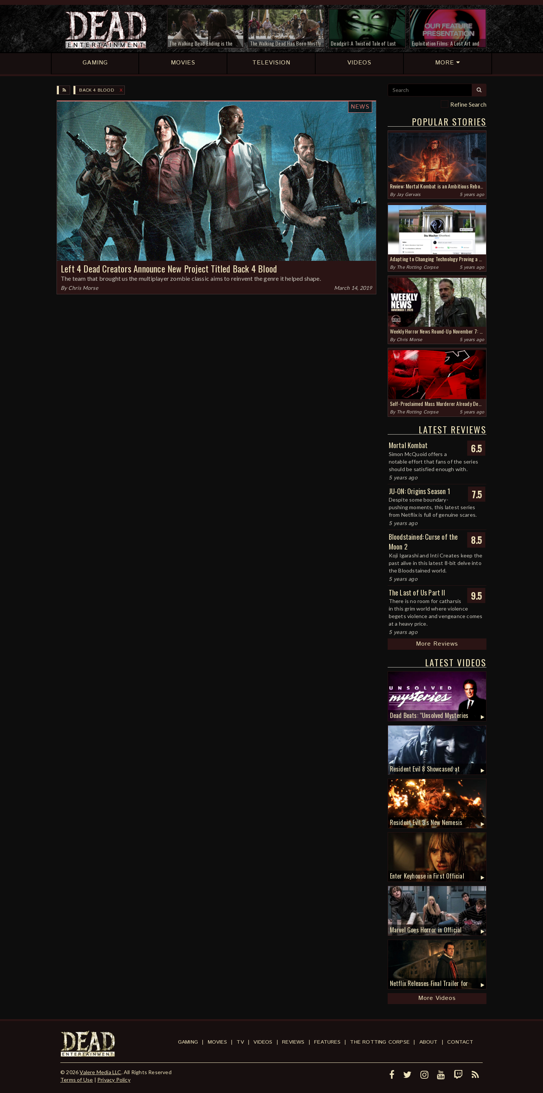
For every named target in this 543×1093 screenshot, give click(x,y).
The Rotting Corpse (417, 267)
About (428, 1042)
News (360, 107)
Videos (262, 1042)
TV (240, 1042)
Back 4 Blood (96, 90)
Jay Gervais (408, 194)
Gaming (188, 1042)
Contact (460, 1042)
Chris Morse (83, 288)
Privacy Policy (113, 1079)
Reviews (293, 1042)
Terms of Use (76, 1079)
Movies (217, 1042)
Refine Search (468, 104)
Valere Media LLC (100, 1072)
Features (327, 1042)
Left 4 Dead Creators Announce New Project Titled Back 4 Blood (169, 268)
